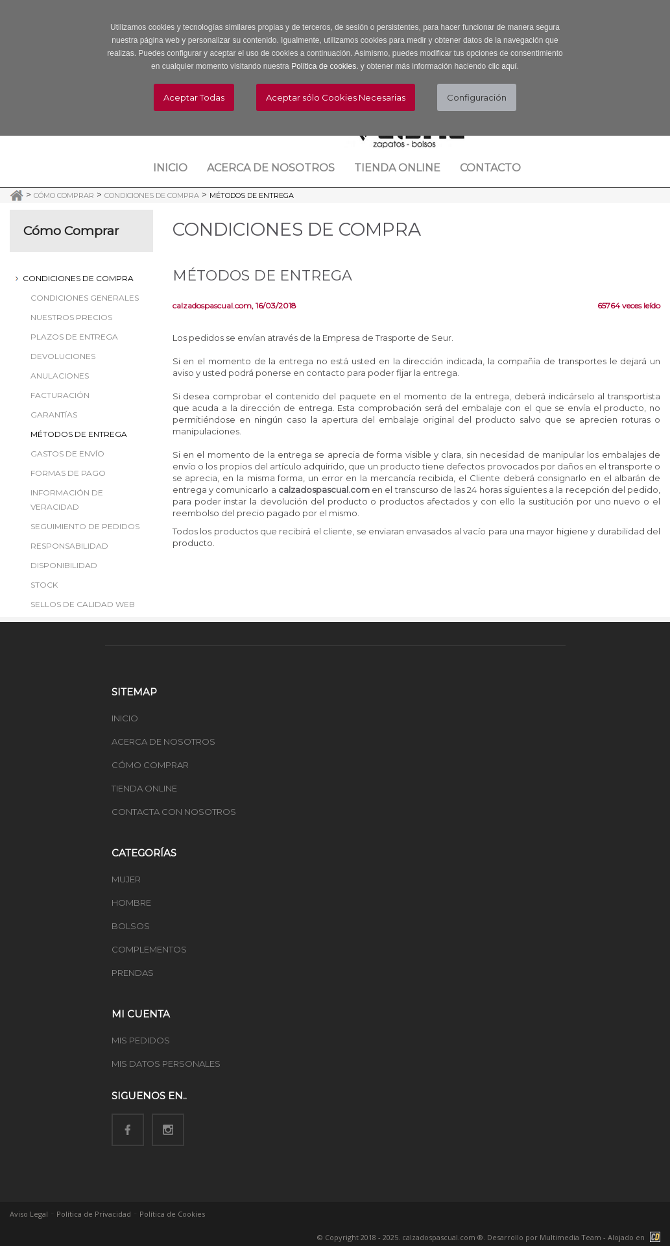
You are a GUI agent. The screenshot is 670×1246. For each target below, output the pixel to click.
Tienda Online (397, 168)
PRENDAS (133, 972)
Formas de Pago (68, 473)
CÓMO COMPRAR (150, 765)
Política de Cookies (172, 1214)
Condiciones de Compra (151, 195)
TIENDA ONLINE (144, 788)
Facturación (60, 395)
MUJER (126, 879)
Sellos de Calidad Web (82, 604)
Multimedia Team (570, 1237)
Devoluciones (62, 356)
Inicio (170, 168)
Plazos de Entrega (74, 337)
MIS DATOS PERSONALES (166, 1063)
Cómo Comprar (64, 195)
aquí (508, 66)
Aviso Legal (29, 1214)
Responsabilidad (69, 546)
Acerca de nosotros (271, 168)
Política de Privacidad (93, 1214)
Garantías (53, 414)
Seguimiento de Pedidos (84, 526)
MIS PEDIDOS (141, 1040)
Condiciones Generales (84, 298)
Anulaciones (59, 375)
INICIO (125, 718)
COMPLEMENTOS (149, 949)
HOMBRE (131, 902)
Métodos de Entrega (251, 195)
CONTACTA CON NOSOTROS (174, 811)
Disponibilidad (63, 565)
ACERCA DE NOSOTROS (163, 741)
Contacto (490, 168)
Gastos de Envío (67, 453)
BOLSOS (131, 926)
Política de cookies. (324, 66)
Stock (44, 585)
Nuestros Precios (71, 317)
